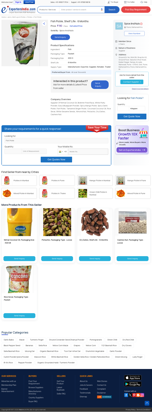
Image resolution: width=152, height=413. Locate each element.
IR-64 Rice (8, 363)
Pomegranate (96, 341)
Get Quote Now (132, 116)
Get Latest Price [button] (76, 26)
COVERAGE (104, 398)
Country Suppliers (36, 399)
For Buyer (113, 2)
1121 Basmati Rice (109, 346)
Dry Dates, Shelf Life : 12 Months (94, 240)
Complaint (101, 390)
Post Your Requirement (34, 383)
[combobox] (62, 151)
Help (144, 2)
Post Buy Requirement (136, 9)
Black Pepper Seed (12, 346)
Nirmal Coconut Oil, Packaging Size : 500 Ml (19, 241)
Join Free (29, 2)
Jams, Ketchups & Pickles (16, 17)
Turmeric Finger (37, 341)
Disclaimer (101, 394)
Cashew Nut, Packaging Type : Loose (130, 241)
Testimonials (85, 394)
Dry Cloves (127, 346)
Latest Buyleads (60, 390)
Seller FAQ (61, 395)
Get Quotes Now (56, 159)
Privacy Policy (130, 411)
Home (3, 17)
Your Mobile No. (65, 146)
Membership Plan (8, 386)
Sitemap (83, 398)
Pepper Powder (25, 363)
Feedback (84, 390)
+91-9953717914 (59, 2)
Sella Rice (43, 346)
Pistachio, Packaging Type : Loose (57, 240)
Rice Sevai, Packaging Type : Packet (16, 299)
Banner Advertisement (7, 391)
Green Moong (121, 358)
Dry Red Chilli (128, 341)
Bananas (29, 346)
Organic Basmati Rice (49, 352)
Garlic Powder (116, 352)
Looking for (10, 136)
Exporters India (18, 9)
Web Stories (102, 382)
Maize (21, 341)
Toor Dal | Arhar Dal (72, 352)
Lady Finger (138, 358)
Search (112, 10)
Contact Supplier (132, 81)
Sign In (18, 2)
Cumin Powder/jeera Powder (16, 358)
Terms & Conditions (144, 411)
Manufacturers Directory (35, 393)
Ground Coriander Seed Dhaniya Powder (66, 341)
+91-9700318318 (80, 2)
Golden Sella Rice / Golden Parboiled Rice (92, 358)
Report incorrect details (140, 89)
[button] (102, 9)
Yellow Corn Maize (60, 346)
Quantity (9, 146)
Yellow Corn (91, 346)
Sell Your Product (60, 383)
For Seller (129, 2)
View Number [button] (134, 33)
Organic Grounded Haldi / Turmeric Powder (56, 363)
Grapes (77, 346)
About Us (84, 382)
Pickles (29, 17)
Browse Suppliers (36, 389)
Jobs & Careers (86, 386)
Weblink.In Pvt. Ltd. (25, 411)
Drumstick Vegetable (95, 352)
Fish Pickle (37, 17)
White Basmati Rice (59, 358)
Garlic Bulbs (9, 341)
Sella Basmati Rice (12, 352)
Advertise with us (8, 382)
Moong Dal (29, 352)
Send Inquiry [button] (60, 37)
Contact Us (101, 386)
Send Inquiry (19, 259)
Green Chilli (112, 341)
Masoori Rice (40, 358)
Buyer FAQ (33, 403)
